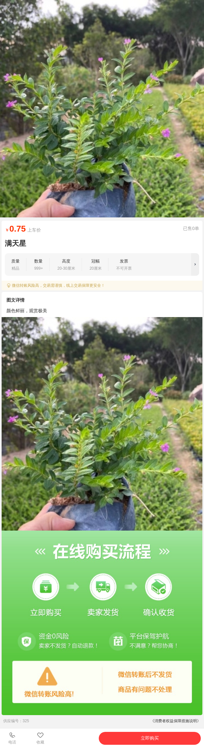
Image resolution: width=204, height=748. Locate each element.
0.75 (17, 229)
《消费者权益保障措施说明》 (175, 721)
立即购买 (150, 738)
